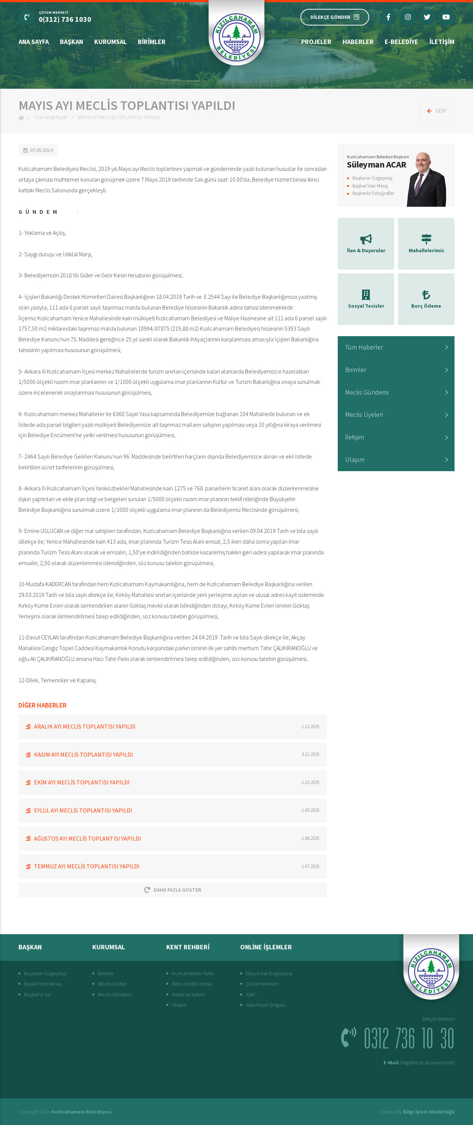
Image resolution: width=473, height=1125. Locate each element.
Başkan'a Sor (37, 994)
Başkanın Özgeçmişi (372, 178)
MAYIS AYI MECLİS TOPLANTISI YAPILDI (119, 117)
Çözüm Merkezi (262, 983)
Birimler (152, 41)
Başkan (71, 41)
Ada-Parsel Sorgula (265, 1004)
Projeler (316, 41)
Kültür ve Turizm (188, 994)
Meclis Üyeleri (364, 414)
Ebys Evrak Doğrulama (269, 973)
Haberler (358, 41)
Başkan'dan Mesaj (370, 186)
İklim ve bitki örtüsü (192, 983)
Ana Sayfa (33, 41)
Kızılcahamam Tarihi (193, 973)
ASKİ (250, 994)
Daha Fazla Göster (172, 889)
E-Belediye (401, 41)
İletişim (442, 41)
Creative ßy (417, 1111)
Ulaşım (354, 459)
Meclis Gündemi (366, 392)
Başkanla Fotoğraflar (373, 193)
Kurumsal (110, 41)
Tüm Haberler (51, 117)
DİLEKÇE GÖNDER (334, 17)
